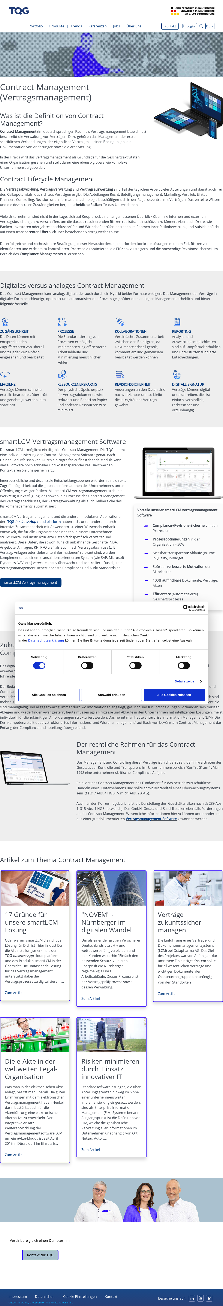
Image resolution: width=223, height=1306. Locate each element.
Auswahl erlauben (111, 695)
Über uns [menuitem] (133, 26)
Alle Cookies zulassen (174, 695)
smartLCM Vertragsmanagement (30, 582)
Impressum (18, 1296)
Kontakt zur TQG (40, 1255)
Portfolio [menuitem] (36, 26)
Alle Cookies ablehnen (49, 695)
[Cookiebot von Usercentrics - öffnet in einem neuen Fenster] (186, 608)
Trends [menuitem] (76, 26)
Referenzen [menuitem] (97, 26)
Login (188, 26)
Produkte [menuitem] (56, 26)
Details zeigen (185, 681)
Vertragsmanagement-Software (151, 818)
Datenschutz (45, 1296)
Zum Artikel (14, 992)
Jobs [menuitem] (116, 26)
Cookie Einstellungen (80, 1296)
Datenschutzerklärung (46, 640)
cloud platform (34, 521)
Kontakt (170, 26)
